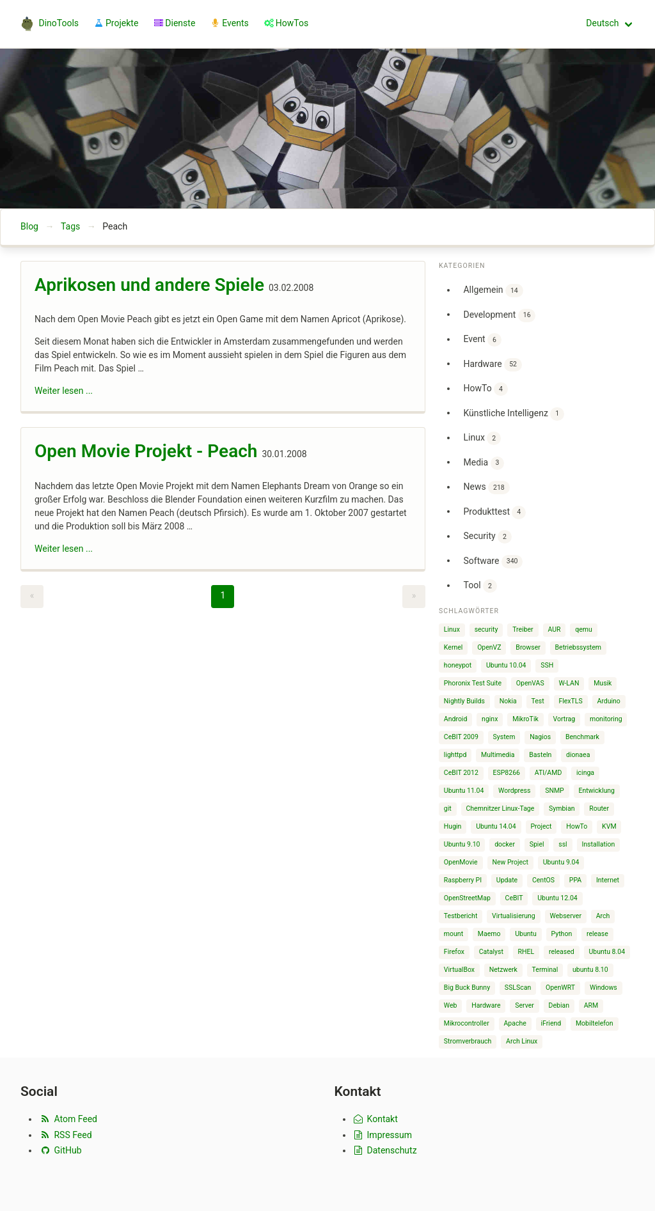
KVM (609, 826)
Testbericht (460, 916)
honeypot (457, 665)
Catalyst (491, 952)
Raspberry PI (463, 880)
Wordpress (514, 790)
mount (453, 934)
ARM (591, 1005)
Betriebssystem (578, 647)
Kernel (453, 647)
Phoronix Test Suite (472, 683)
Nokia (508, 701)
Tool (479, 586)
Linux (481, 438)
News (486, 487)
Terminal (545, 969)
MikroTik (525, 719)
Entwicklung (596, 790)
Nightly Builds (464, 701)
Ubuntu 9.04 (561, 862)
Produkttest (494, 512)
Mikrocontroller (466, 1023)
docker (504, 844)
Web (450, 1005)
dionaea (578, 755)
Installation (598, 844)
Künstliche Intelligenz (513, 414)
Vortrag (564, 719)
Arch (603, 916)
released (561, 952)
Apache (515, 1023)
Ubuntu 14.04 (496, 826)
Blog (29, 226)
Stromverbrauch (468, 1041)
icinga (585, 773)
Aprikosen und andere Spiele (149, 284)
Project (540, 826)
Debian (559, 1005)
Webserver (565, 916)
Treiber (522, 629)
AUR (554, 629)
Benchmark (582, 737)
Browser (528, 647)
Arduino (608, 701)
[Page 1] (222, 596)
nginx (490, 719)
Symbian (561, 808)
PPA (575, 880)
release (597, 934)
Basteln (540, 755)
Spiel (537, 844)
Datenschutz (384, 1150)
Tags (70, 226)
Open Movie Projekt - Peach (146, 451)
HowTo (485, 389)
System (504, 737)
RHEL (526, 952)
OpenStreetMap (467, 898)
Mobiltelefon (594, 1023)
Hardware (492, 364)
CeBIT (514, 898)
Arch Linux (521, 1041)
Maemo (489, 934)
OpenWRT (560, 987)
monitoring (606, 719)
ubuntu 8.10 (590, 969)
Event (482, 340)
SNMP (554, 790)
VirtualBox (459, 969)
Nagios (540, 737)
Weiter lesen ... (64, 391)
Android (456, 719)
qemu (583, 629)
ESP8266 (506, 773)
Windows (603, 987)
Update (506, 880)
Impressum (382, 1135)
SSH (547, 665)
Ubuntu (526, 934)
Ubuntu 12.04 (557, 898)
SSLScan (518, 987)
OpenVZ (489, 647)
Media (483, 463)
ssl (562, 844)
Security (487, 536)
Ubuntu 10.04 (506, 665)
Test (538, 701)
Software (493, 561)
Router (599, 808)
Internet (607, 880)
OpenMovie (461, 862)
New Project (510, 862)
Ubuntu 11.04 (464, 790)
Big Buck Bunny (467, 987)
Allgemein (493, 290)
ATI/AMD (548, 773)
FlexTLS (570, 701)
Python (561, 934)
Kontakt (375, 1119)
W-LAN (568, 683)
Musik (603, 683)
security (486, 629)
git (448, 808)
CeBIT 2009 (461, 737)
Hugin (453, 826)
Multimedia (497, 755)
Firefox (454, 952)
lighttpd (455, 755)
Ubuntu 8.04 (606, 952)
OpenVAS (530, 683)
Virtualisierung (513, 916)
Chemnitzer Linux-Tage (500, 808)
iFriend (551, 1023)
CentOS (543, 880)
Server (524, 1005)
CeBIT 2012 (461, 773)
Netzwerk (503, 969)
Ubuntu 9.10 (462, 844)
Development (499, 315)
